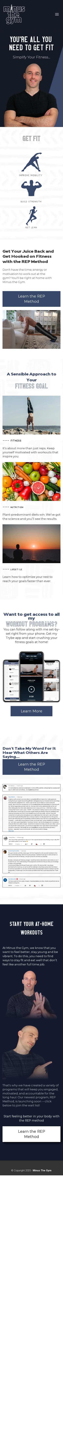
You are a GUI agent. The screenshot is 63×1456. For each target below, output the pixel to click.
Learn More (31, 711)
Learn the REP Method (31, 299)
